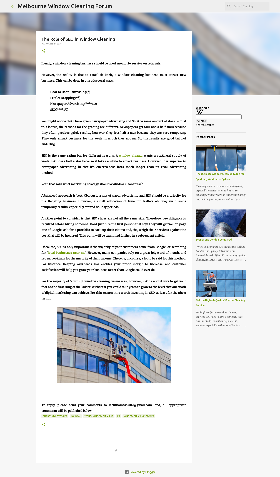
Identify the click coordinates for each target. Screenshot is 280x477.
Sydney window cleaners (98, 416)
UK (118, 416)
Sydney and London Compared (214, 239)
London (75, 416)
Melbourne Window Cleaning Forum (65, 6)
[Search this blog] (250, 6)
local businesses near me (66, 252)
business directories (55, 416)
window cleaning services (139, 416)
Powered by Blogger (140, 472)
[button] (43, 51)
